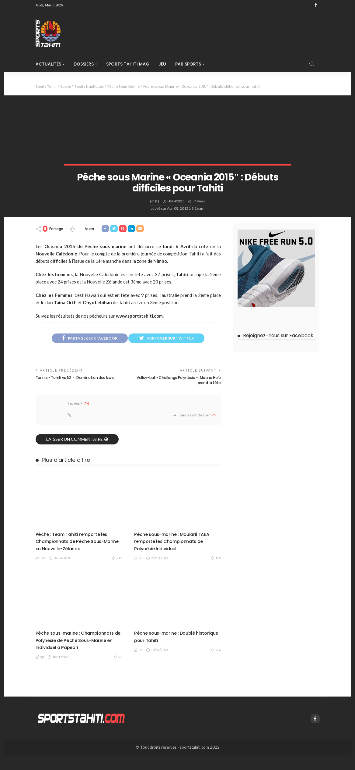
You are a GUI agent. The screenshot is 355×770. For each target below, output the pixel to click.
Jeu (162, 64)
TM (42, 559)
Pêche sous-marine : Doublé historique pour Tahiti (170, 644)
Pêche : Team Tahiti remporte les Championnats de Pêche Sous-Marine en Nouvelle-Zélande (77, 542)
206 (216, 658)
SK (141, 566)
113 (216, 566)
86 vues (199, 201)
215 (117, 559)
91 (118, 672)
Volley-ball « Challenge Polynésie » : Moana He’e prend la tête (179, 381)
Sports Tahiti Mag (127, 64)
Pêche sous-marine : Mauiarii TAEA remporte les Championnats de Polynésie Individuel (170, 545)
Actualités (48, 64)
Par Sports (188, 64)
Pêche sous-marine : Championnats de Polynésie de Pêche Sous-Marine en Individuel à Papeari (79, 651)
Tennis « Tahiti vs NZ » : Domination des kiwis (75, 378)
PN (157, 201)
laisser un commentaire (74, 440)
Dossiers (84, 64)
